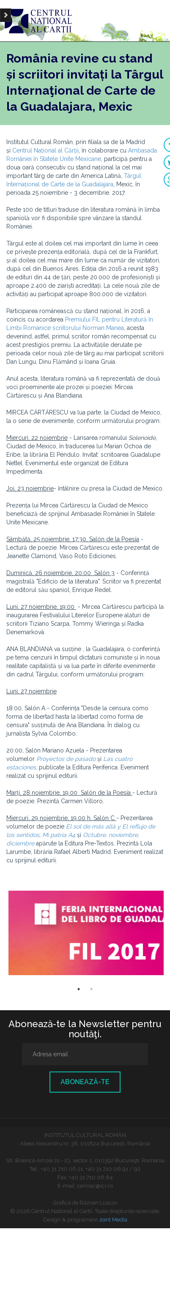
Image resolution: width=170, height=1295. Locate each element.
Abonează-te (85, 1082)
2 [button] (91, 989)
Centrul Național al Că (42, 150)
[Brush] (5, 15)
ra (110, 184)
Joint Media (113, 1219)
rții (75, 150)
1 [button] (78, 989)
